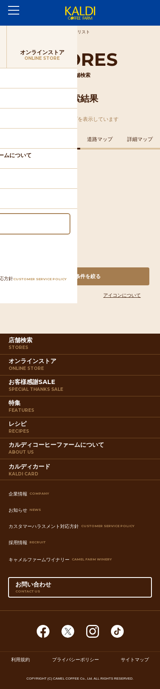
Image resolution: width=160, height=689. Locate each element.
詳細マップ (140, 139)
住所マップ (20, 139)
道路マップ (100, 139)
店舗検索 (81, 345)
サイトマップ (135, 659)
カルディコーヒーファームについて (81, 450)
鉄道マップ (60, 139)
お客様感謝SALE (81, 387)
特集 (81, 408)
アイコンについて (122, 295)
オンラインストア (81, 366)
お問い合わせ (80, 589)
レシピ (81, 429)
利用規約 (20, 659)
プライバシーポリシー (75, 659)
